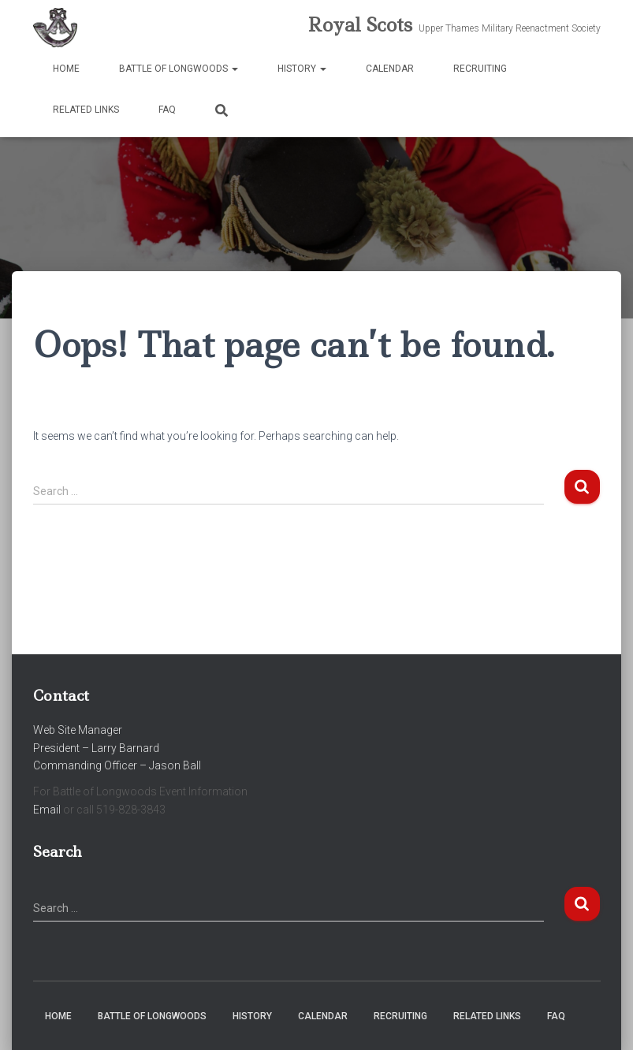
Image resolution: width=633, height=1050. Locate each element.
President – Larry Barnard (96, 748)
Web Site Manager (77, 730)
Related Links (86, 109)
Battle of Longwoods (178, 68)
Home (66, 68)
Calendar (390, 68)
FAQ (167, 109)
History (301, 68)
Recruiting (480, 68)
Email (47, 809)
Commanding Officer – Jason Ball (117, 765)
